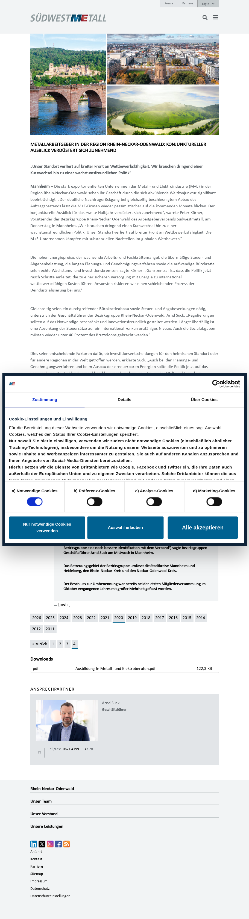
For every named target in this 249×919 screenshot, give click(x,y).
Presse (169, 3)
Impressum (38, 881)
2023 (77, 617)
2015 (187, 617)
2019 (132, 617)
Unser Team (41, 801)
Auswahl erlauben (125, 527)
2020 (118, 617)
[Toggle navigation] (215, 17)
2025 (50, 617)
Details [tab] (124, 399)
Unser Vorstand (43, 814)
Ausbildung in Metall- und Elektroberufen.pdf (115, 668)
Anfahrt (36, 852)
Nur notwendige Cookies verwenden (47, 527)
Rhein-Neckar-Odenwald (52, 789)
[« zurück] (39, 644)
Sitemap (36, 874)
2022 (91, 617)
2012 (36, 629)
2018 (146, 617)
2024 (64, 617)
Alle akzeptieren (203, 528)
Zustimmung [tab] (44, 399)
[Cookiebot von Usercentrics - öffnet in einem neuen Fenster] (216, 384)
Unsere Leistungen (46, 826)
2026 (36, 617)
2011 (50, 629)
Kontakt (36, 859)
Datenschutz (40, 889)
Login (208, 3)
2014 (200, 617)
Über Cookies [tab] (204, 399)
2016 (173, 617)
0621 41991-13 (74, 749)
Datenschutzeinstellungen (50, 896)
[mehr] (64, 604)
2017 (159, 617)
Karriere (187, 3)
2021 (105, 617)
